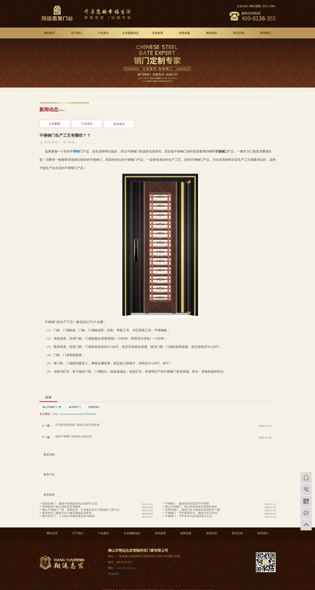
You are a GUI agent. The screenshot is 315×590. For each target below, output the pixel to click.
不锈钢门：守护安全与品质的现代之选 (188, 516)
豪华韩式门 (75, 407)
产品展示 (103, 32)
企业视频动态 (130, 32)
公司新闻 (54, 123)
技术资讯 (119, 124)
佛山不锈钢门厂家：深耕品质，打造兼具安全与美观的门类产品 (80, 509)
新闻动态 (211, 32)
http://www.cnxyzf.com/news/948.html (74, 414)
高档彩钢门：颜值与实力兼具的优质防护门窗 (192, 509)
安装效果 (157, 32)
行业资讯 (86, 123)
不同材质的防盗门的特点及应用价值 (77, 425)
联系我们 (265, 32)
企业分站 (242, 6)
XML (273, 6)
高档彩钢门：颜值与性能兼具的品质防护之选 (69, 503)
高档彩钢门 (94, 407)
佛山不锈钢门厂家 (51, 407)
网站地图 (255, 6)
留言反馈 (238, 32)
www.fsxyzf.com (125, 568)
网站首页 (49, 32)
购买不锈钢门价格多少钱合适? (73, 436)
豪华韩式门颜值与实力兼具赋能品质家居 (67, 513)
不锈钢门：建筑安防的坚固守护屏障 (187, 503)
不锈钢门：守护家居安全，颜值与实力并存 (191, 513)
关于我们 (76, 32)
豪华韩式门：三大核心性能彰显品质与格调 (68, 516)
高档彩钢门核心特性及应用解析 (61, 506)
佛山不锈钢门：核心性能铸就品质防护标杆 (191, 506)
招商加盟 (184, 32)
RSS (265, 6)
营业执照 (113, 573)
